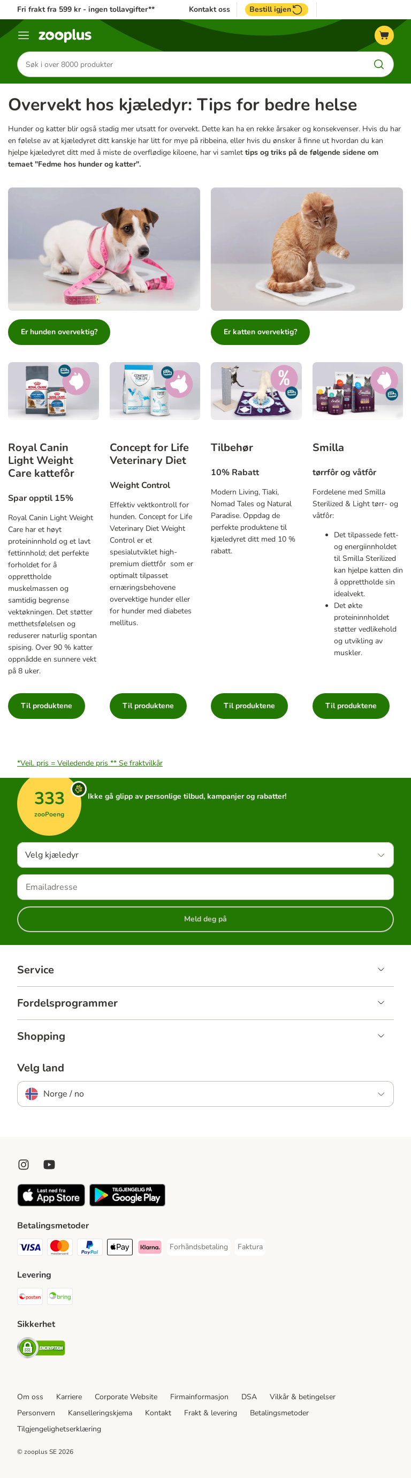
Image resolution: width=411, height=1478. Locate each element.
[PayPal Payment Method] (90, 1249)
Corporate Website (126, 1397)
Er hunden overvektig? (59, 332)
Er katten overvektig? (260, 332)
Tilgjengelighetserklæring (59, 1429)
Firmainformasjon (199, 1397)
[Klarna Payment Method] (150, 1249)
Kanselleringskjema (100, 1413)
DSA (249, 1397)
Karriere (69, 1397)
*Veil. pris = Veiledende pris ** (90, 763)
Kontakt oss (209, 9)
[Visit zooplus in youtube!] (49, 1164)
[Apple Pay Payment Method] (120, 1249)
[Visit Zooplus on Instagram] (23, 1164)
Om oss (30, 1397)
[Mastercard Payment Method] (60, 1249)
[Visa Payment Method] (30, 1249)
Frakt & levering (210, 1413)
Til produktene (46, 706)
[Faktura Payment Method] (250, 1247)
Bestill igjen (276, 9)
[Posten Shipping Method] (30, 1298)
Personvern (36, 1413)
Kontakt (158, 1413)
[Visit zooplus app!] (51, 1204)
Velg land (40, 1068)
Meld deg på (205, 919)
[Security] (41, 1349)
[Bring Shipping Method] (60, 1298)
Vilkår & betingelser (303, 1397)
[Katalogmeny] (23, 35)
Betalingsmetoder (279, 1413)
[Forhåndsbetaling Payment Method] (199, 1247)
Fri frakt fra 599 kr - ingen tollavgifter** (86, 9)
